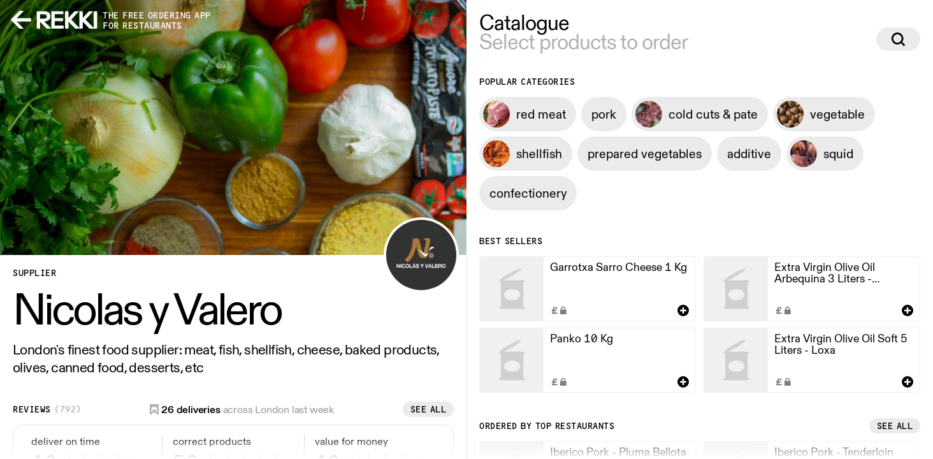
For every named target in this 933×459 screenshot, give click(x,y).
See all (428, 409)
